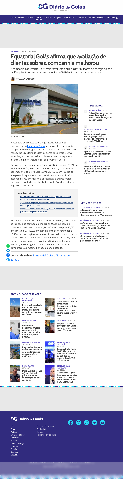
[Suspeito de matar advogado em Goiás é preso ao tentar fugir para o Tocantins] (49, 326)
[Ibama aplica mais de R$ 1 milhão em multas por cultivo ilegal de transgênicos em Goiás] (15, 307)
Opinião (92, 18)
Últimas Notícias (38, 19)
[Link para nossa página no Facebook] (70, 422)
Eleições (57, 18)
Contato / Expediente (45, 426)
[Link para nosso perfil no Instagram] (78, 422)
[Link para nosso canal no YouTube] (102, 422)
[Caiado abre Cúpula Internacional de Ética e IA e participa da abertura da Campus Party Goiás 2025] (49, 374)
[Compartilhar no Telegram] (8, 250)
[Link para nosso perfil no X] (94, 422)
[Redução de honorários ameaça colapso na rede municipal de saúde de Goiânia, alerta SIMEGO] (15, 329)
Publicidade (42, 429)
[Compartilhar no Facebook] (8, 255)
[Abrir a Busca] (117, 18)
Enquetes (111, 18)
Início (13, 18)
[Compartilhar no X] (8, 259)
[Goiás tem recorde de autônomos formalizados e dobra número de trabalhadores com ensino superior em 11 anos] (49, 307)
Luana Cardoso (27, 79)
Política (30, 18)
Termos (40, 432)
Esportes (82, 18)
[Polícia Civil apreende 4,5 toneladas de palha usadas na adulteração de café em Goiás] (15, 373)
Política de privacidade (46, 434)
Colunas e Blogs (69, 18)
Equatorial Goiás (36, 146)
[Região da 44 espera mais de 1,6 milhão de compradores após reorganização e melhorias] (15, 350)
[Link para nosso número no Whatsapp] (86, 422)
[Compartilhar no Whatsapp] (8, 246)
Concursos (47, 18)
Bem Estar (101, 18)
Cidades (21, 18)
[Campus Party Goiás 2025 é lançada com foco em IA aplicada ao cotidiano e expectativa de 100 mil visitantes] (49, 352)
